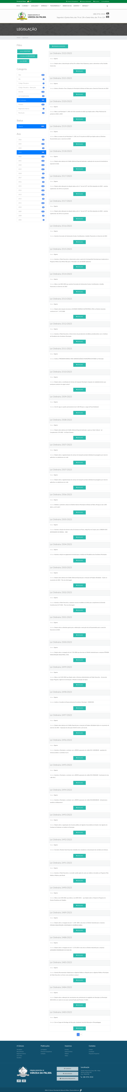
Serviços (85, 5)
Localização (91, 1050)
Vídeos (66, 1054)
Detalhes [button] (79, 70)
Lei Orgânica (44, 1048)
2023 (23, 60)
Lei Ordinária (27, 55)
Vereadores (19, 1048)
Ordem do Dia (67, 5)
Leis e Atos (19, 1054)
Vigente (25, 50)
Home (18, 36)
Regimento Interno (21, 1052)
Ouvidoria (95, 1)
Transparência (55, 5)
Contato (76, 5)
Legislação (34, 5)
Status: (51, 57)
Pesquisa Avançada (58, 45)
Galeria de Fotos (68, 1050)
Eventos (67, 1048)
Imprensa (44, 5)
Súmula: (52, 62)
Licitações (43, 1052)
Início (18, 5)
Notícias (67, 1052)
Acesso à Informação (84, 1)
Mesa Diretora (20, 1050)
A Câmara (25, 5)
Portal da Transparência (69, 1)
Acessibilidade (105, 1)
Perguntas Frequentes (94, 1052)
